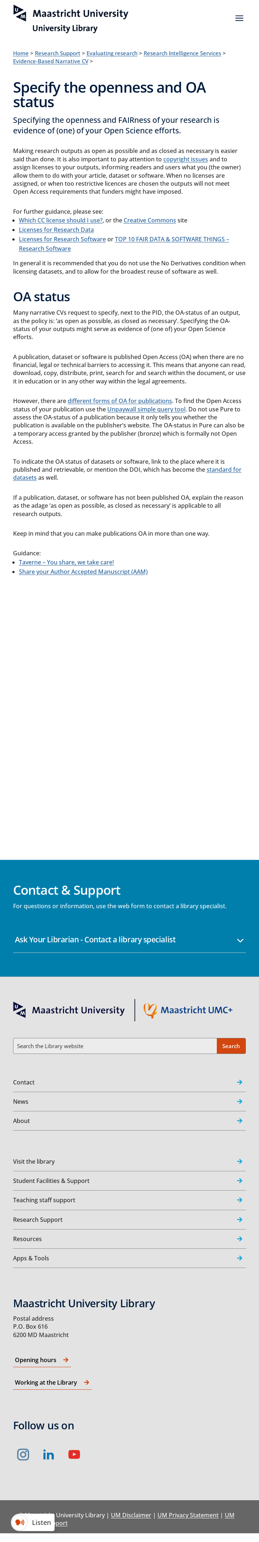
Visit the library (34, 1161)
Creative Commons (150, 220)
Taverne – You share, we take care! (66, 562)
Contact (24, 1082)
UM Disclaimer (131, 1515)
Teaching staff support (44, 1200)
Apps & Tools (31, 1258)
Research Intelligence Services (182, 53)
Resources (27, 1239)
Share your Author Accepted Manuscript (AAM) (83, 572)
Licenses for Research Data (56, 230)
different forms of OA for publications (120, 401)
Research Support (57, 53)
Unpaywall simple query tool (146, 409)
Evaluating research (112, 53)
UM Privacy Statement (188, 1515)
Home (21, 53)
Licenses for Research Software (62, 239)
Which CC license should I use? (61, 220)
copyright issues (185, 159)
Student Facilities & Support (51, 1181)
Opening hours (35, 1360)
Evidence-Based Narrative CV (50, 61)
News (20, 1102)
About (21, 1121)
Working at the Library (46, 1382)
